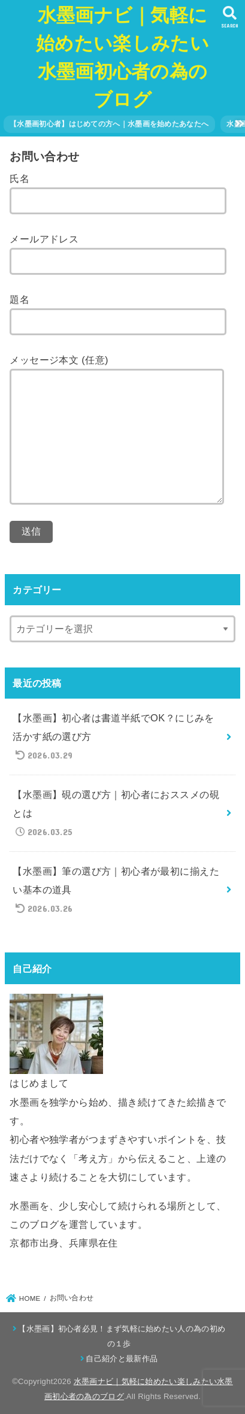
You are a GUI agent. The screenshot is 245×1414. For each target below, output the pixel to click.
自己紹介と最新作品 (122, 1358)
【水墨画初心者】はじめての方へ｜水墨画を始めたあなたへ (109, 124)
